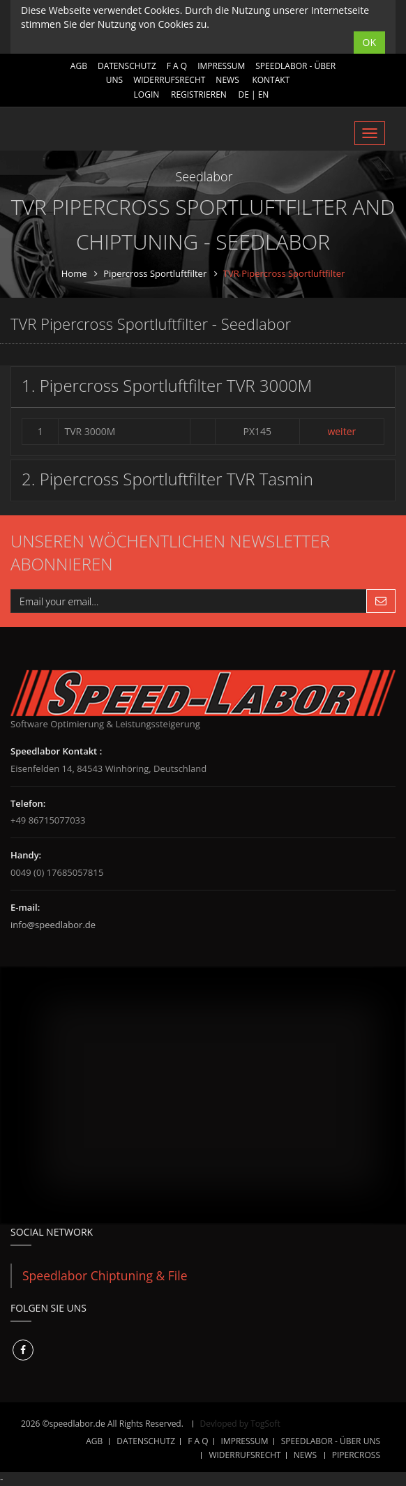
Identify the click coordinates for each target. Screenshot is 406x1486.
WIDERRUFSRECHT (169, 80)
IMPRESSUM (221, 66)
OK (369, 42)
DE (243, 94)
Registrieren (199, 94)
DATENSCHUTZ (127, 66)
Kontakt (271, 80)
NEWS (227, 80)
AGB (78, 66)
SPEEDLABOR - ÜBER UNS (330, 1441)
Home (74, 273)
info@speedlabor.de (53, 924)
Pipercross (356, 1455)
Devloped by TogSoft (240, 1424)
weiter (341, 431)
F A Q (177, 66)
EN (263, 94)
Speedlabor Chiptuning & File (105, 1275)
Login (147, 94)
